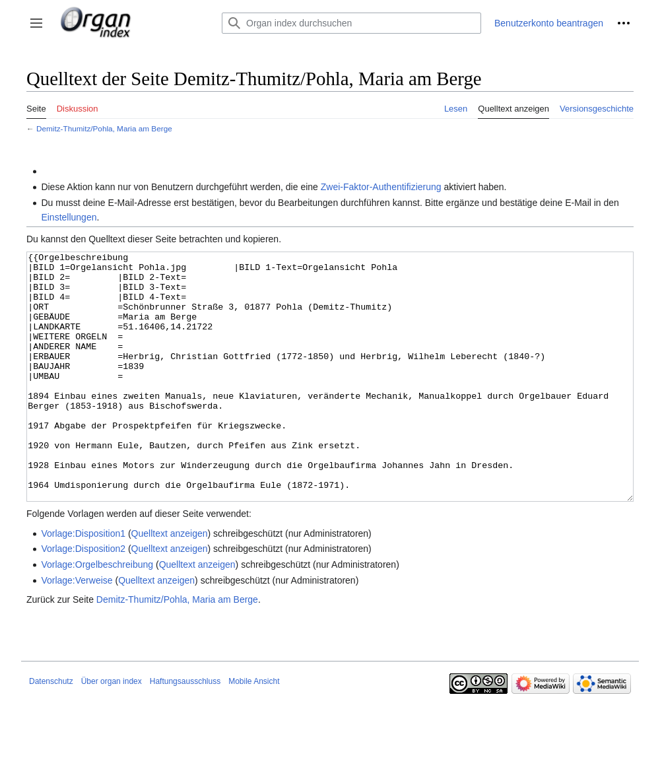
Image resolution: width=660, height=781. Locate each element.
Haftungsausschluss (185, 730)
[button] (36, 23)
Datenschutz (51, 730)
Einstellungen (68, 217)
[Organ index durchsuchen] (351, 23)
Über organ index (111, 730)
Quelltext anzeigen (169, 583)
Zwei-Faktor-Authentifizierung (381, 187)
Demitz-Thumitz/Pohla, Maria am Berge (104, 128)
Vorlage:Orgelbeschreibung (97, 614)
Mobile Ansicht (253, 730)
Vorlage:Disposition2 (83, 598)
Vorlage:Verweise (76, 630)
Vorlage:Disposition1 (83, 583)
